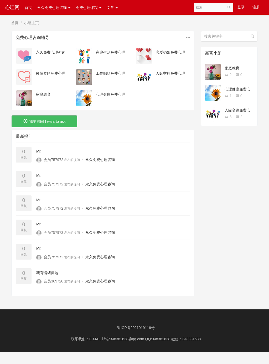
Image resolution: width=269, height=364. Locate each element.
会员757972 (53, 160)
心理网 (12, 7)
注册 (256, 7)
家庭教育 (43, 94)
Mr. (38, 151)
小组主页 (31, 23)
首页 (28, 8)
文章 (112, 8)
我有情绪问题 (47, 273)
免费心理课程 (88, 8)
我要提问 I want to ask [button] (44, 121)
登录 (241, 7)
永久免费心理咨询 (53, 8)
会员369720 (53, 281)
